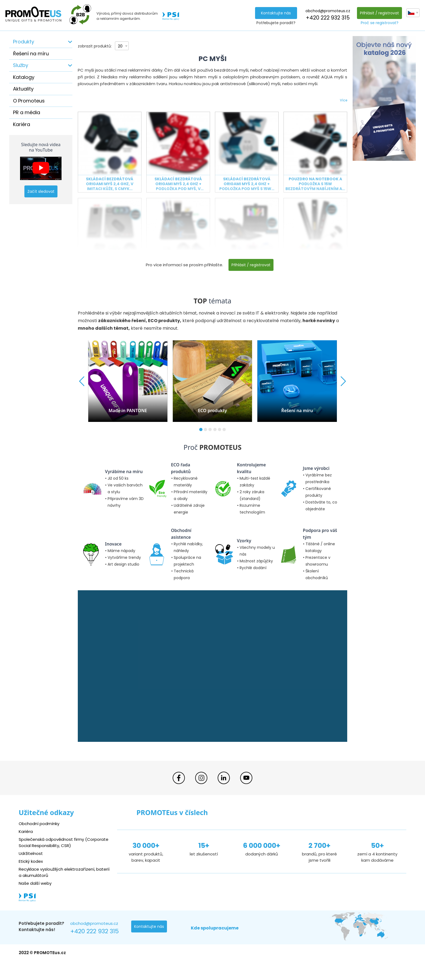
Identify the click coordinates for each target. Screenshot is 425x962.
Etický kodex (31, 861)
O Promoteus (29, 100)
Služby (20, 65)
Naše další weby (35, 883)
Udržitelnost (31, 853)
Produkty (23, 41)
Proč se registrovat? (379, 22)
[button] (200, 429)
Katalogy (23, 77)
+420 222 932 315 (328, 17)
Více (343, 100)
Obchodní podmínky (39, 823)
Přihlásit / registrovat (379, 13)
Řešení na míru (31, 53)
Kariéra (21, 124)
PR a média (26, 112)
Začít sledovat (40, 191)
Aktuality (23, 88)
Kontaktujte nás (276, 13)
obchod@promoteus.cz (327, 11)
